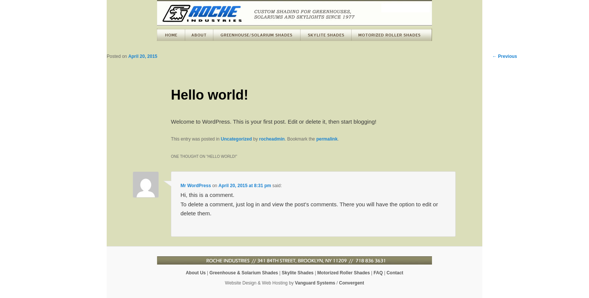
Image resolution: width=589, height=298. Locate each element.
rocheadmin (272, 139)
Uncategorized (236, 139)
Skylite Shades (298, 272)
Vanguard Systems (315, 283)
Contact (395, 272)
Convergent (351, 283)
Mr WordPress (195, 185)
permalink (327, 139)
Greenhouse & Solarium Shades (244, 272)
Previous (504, 56)
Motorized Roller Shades (343, 272)
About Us (195, 272)
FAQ (378, 272)
